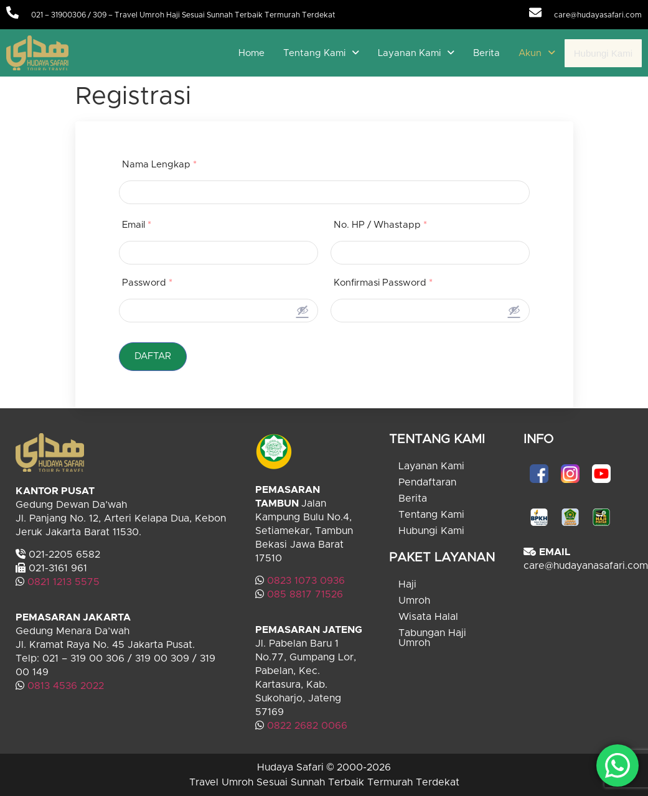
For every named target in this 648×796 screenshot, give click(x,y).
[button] (321, 53)
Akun (537, 53)
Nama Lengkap (159, 164)
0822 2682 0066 (305, 726)
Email (136, 225)
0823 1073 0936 (306, 581)
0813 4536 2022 (65, 686)
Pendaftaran (427, 482)
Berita (486, 53)
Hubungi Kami (603, 53)
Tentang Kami (321, 53)
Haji (407, 584)
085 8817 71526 (305, 594)
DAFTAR (153, 356)
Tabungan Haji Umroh (432, 638)
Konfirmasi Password (383, 283)
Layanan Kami (416, 53)
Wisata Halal (428, 617)
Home (251, 53)
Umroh (414, 601)
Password (147, 283)
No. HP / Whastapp (380, 225)
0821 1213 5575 (63, 582)
